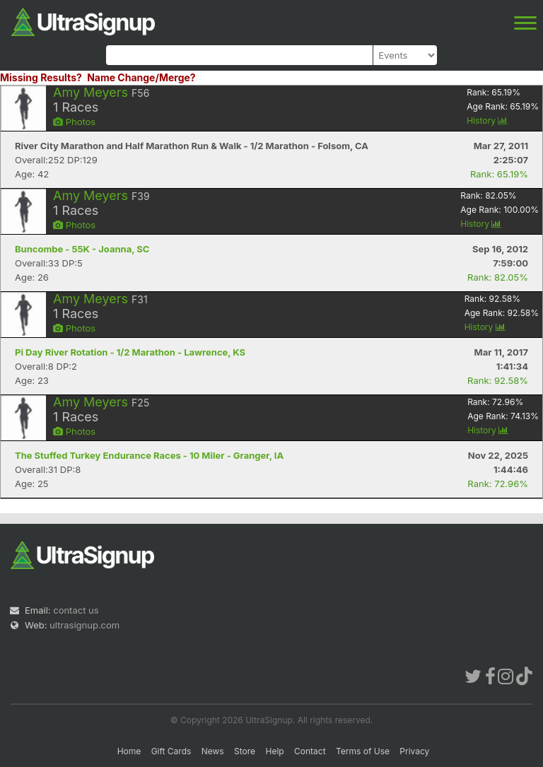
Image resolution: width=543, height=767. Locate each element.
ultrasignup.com (84, 625)
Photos (74, 121)
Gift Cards (171, 751)
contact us (75, 610)
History (487, 120)
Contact (310, 751)
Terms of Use (363, 751)
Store (244, 751)
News (213, 751)
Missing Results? (41, 77)
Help (274, 751)
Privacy (414, 751)
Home (129, 751)
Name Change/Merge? (141, 77)
